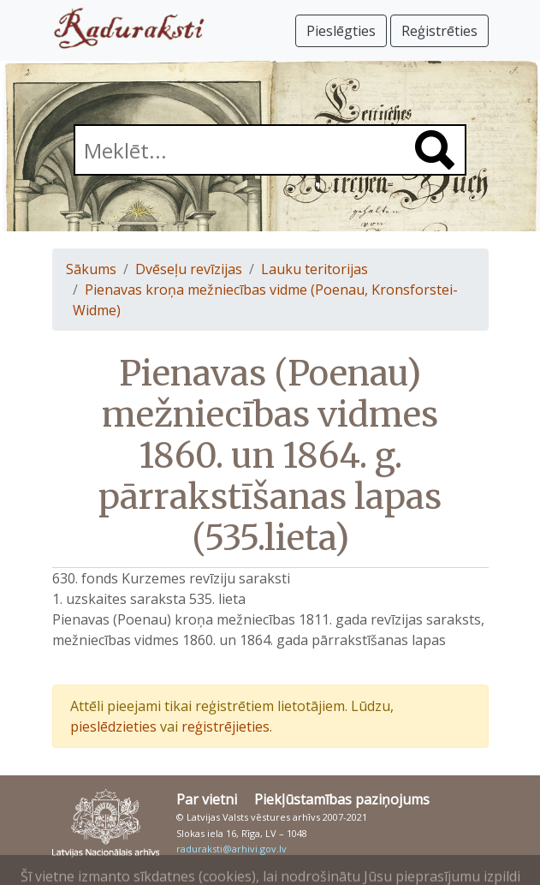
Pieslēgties (341, 30)
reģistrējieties (225, 726)
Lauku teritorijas (314, 269)
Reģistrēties (439, 30)
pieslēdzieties (113, 726)
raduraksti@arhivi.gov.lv (231, 848)
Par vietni (206, 799)
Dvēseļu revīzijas (188, 269)
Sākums (91, 269)
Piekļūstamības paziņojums (342, 799)
